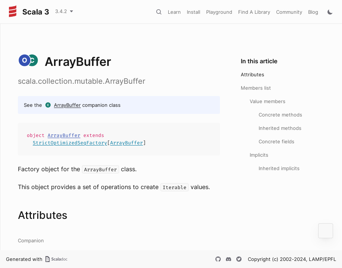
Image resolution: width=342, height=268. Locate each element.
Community (289, 12)
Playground (219, 12)
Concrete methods (280, 115)
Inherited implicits (279, 168)
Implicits (259, 155)
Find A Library (254, 12)
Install (193, 12)
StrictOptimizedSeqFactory (70, 143)
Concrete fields (276, 141)
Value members (267, 101)
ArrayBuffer (67, 105)
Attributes (252, 74)
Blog (313, 12)
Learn (174, 12)
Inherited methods (280, 128)
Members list (256, 88)
